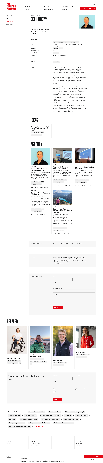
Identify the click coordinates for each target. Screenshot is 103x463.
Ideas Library (9, 18)
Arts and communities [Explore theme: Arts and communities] (37, 412)
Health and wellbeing (60, 42)
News (56, 389)
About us (27, 6)
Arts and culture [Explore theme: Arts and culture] (55, 412)
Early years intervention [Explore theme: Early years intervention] (28, 419)
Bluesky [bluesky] (78, 439)
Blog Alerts (58, 391)
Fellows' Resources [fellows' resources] (36, 443)
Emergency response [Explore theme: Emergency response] (16, 423)
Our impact (28, 9)
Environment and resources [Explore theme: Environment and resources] (64, 423)
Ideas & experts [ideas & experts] (10, 15)
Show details (20, 458)
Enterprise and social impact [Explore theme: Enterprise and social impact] (39, 423)
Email (54, 282)
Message (55, 294)
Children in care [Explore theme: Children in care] (14, 415)
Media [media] (8, 443)
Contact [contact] (9, 441)
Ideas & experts (48, 9)
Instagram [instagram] (79, 443)
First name (55, 276)
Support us (65, 9)
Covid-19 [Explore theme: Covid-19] (68, 415)
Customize (93, 451)
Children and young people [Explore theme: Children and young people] (75, 412)
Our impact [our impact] (33, 441)
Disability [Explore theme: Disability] (12, 419)
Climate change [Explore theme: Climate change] (30, 415)
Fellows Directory (10, 21)
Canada (56, 48)
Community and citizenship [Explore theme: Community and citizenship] (50, 415)
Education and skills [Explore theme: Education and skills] (71, 419)
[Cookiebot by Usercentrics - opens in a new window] (8, 449)
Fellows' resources (68, 6)
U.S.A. (61, 48)
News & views (47, 6)
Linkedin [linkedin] (78, 441)
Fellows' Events (9, 24)
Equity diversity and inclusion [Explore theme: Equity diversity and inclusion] (19, 426)
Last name (77, 276)
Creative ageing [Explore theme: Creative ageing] (81, 415)
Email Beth (57, 61)
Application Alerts (82, 389)
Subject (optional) (57, 288)
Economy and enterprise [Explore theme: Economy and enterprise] (50, 419)
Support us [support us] (10, 439)
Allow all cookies (93, 448)
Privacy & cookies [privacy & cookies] (58, 439)
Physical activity (73, 42)
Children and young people (38, 361)
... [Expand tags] (20, 363)
